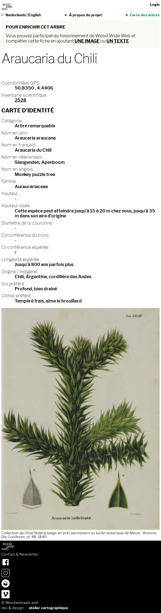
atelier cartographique (48, 608)
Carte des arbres (145, 15)
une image (87, 41)
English (34, 15)
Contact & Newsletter (20, 554)
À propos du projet (85, 15)
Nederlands (16, 15)
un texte (117, 41)
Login (155, 4)
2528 (20, 100)
